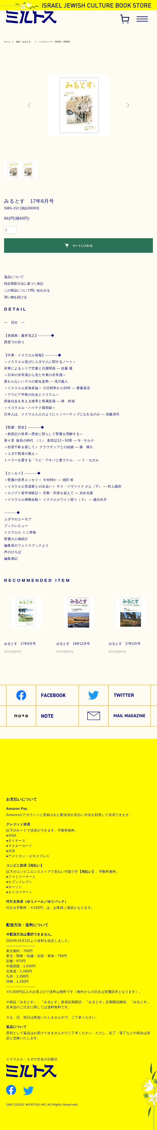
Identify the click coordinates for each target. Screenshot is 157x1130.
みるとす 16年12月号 (74, 644)
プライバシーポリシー (29, 769)
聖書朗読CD (132, 32)
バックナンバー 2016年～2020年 (65, 42)
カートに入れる (79, 246)
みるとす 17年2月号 (125, 644)
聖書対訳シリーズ (106, 32)
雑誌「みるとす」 (28, 42)
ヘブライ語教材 (78, 32)
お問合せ (18, 783)
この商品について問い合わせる (28, 291)
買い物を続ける (16, 298)
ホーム (8, 42)
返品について (14, 278)
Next (126, 106)
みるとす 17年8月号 (21, 644)
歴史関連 (56, 32)
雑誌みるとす (17, 32)
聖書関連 (38, 32)
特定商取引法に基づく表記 (24, 284)
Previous (30, 106)
